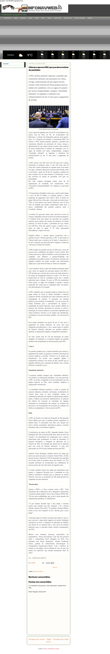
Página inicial (7, 18)
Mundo (36, 18)
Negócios (90, 18)
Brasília (35, 571)
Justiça (30, 18)
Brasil (43, 18)
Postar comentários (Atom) (51, 648)
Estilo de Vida (57, 18)
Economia (23, 18)
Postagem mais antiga (61, 639)
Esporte (49, 18)
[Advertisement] (56, 35)
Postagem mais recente (37, 639)
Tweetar (54, 567)
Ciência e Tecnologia (80, 18)
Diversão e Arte (68, 18)
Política (16, 18)
